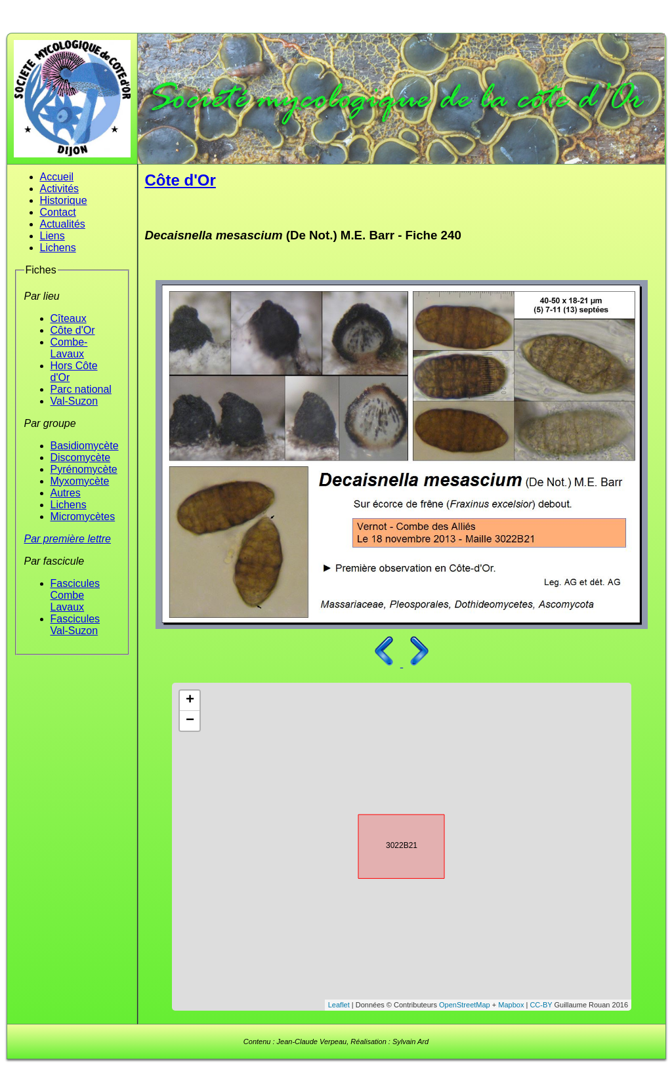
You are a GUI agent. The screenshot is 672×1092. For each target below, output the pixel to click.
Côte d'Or (73, 330)
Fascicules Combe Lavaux (75, 595)
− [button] (190, 721)
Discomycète (81, 457)
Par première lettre (68, 538)
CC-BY (541, 1005)
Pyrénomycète (84, 469)
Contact (58, 212)
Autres (66, 492)
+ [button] (190, 700)
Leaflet (339, 1005)
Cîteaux (69, 318)
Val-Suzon (74, 401)
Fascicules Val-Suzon (75, 624)
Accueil (57, 176)
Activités (59, 188)
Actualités (62, 224)
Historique (63, 200)
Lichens (58, 247)
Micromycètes (83, 516)
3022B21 (390, 844)
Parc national (81, 389)
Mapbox (511, 1005)
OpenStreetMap (464, 1005)
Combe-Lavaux (69, 347)
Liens (52, 235)
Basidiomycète (85, 445)
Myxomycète (80, 481)
